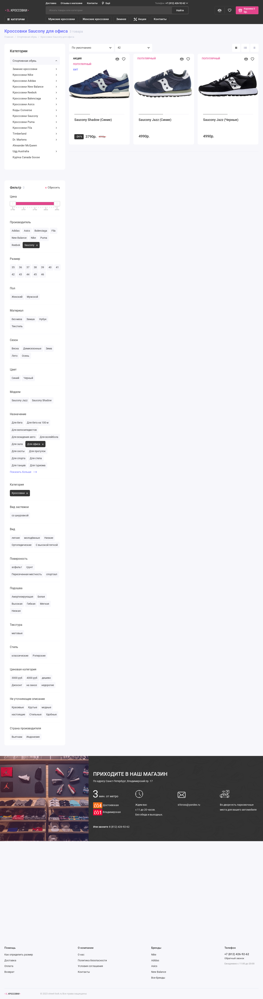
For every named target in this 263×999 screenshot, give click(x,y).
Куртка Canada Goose (26, 157)
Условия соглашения (90, 966)
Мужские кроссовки (61, 19)
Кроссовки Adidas (35, 80)
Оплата (8, 966)
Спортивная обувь (35, 60)
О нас (81, 954)
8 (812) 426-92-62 (119, 826)
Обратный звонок (234, 958)
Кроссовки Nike (35, 74)
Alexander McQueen (25, 145)
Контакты (92, 3)
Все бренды (158, 977)
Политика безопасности (92, 960)
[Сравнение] (219, 10)
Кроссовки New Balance (35, 86)
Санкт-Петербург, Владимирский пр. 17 (123, 781)
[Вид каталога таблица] (254, 48)
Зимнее (121, 19)
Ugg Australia (35, 151)
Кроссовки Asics (35, 104)
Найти (180, 10)
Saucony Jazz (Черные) (220, 120)
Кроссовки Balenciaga (35, 98)
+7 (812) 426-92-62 (171, 3)
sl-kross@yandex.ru (189, 804)
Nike (153, 954)
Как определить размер (18, 954)
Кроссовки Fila (35, 127)
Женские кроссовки (96, 19)
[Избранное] (230, 10)
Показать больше (23, 471)
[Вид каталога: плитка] (236, 48)
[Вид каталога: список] (245, 48)
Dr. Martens (35, 139)
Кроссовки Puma (35, 122)
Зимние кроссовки (35, 69)
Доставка (51, 3)
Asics (154, 966)
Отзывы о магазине (71, 3)
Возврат (9, 971)
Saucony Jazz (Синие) (155, 120)
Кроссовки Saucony (35, 116)
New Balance (158, 971)
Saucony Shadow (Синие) (93, 120)
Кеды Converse (35, 110)
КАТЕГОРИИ (16, 19)
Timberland (35, 133)
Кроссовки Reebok (35, 92)
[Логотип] (12, 993)
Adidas (155, 960)
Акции (140, 19)
